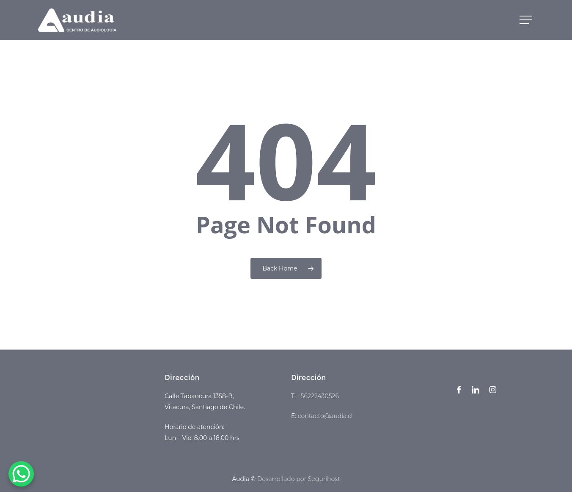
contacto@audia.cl (325, 416)
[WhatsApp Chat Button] (21, 474)
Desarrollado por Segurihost (298, 479)
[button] (527, 20)
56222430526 (320, 396)
